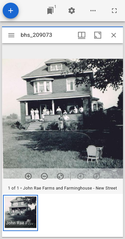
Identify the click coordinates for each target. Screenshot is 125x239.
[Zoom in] (28, 176)
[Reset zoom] (60, 176)
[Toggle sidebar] (11, 35)
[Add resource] (11, 11)
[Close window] (114, 35)
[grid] (62, 215)
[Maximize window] (98, 35)
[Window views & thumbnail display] (82, 35)
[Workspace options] (93, 11)
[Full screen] (114, 11)
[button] (20, 213)
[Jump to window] (50, 11)
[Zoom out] (44, 176)
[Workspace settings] (72, 11)
